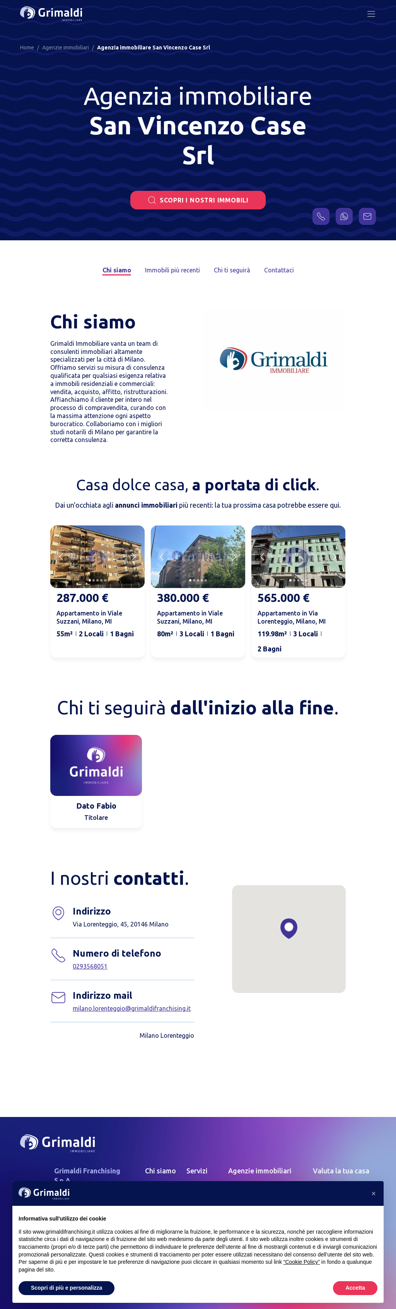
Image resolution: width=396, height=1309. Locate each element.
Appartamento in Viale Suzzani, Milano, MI (89, 617)
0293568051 (90, 966)
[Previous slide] (61, 556)
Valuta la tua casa (341, 1171)
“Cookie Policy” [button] (301, 1262)
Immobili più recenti (172, 270)
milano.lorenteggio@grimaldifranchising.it (132, 1008)
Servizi (197, 1171)
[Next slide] (133, 556)
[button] (373, 1193)
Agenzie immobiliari (260, 1171)
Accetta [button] (355, 1288)
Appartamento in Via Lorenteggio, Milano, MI (292, 617)
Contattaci (279, 270)
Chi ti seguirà (232, 270)
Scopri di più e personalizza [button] (66, 1288)
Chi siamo (116, 270)
